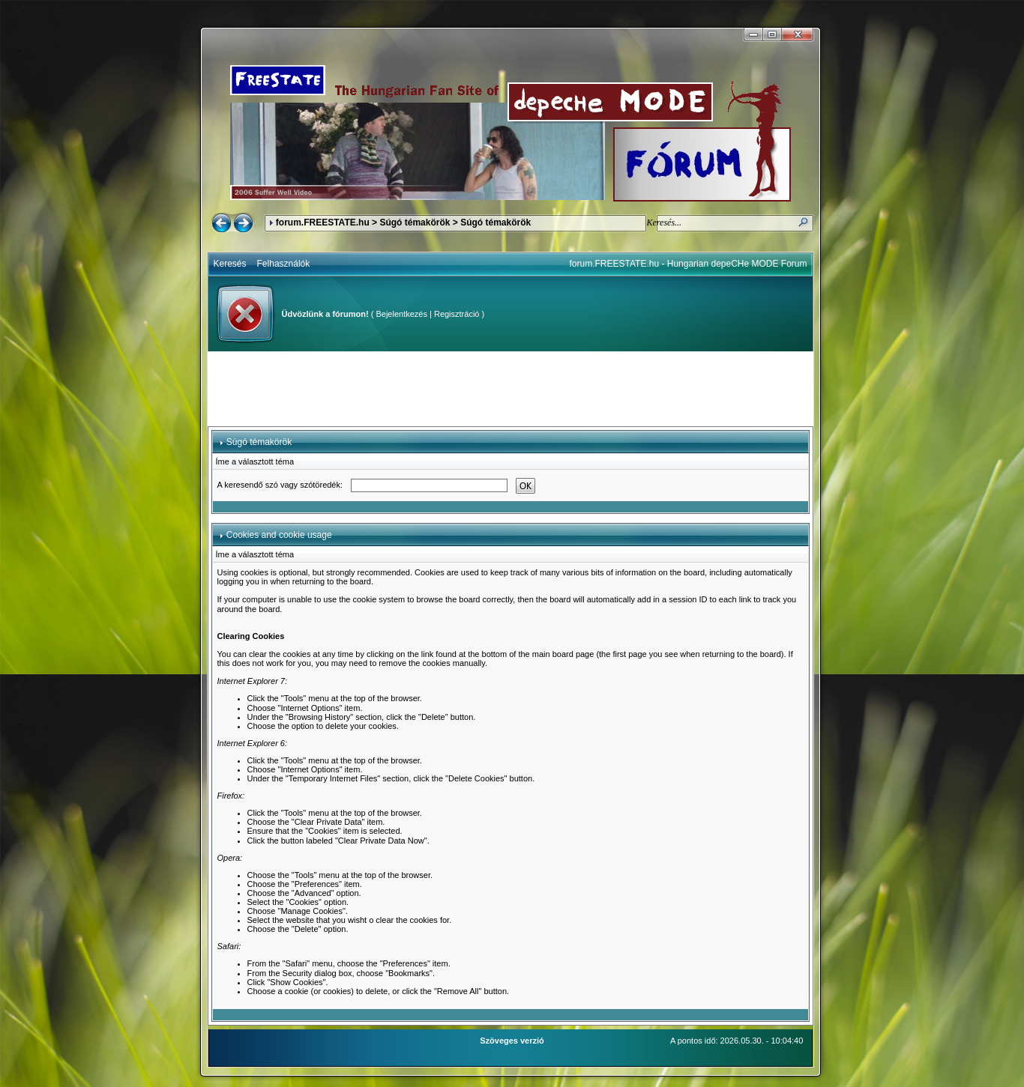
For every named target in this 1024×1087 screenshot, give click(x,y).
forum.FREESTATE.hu (323, 222)
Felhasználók (283, 263)
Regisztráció (457, 313)
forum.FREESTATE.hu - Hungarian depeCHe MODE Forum (688, 263)
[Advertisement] (510, 389)
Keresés (230, 263)
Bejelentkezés (401, 313)
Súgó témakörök (414, 222)
